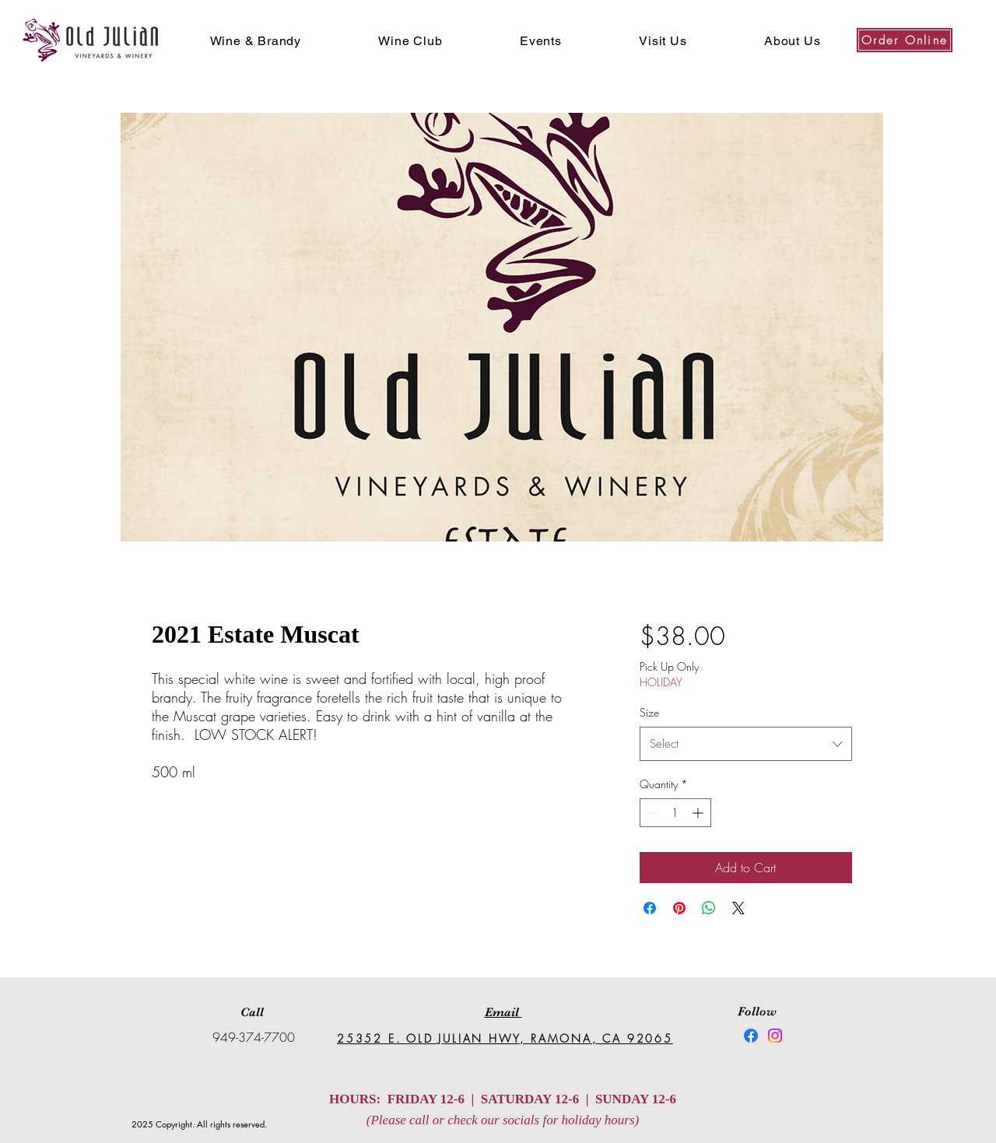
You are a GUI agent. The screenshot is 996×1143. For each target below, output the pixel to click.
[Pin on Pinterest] (679, 908)
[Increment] (699, 812)
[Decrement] (651, 812)
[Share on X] (738, 908)
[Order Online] (904, 40)
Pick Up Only (669, 666)
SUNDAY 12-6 (635, 1099)
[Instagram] (775, 1035)
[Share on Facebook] (649, 908)
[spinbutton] (675, 812)
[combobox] (746, 744)
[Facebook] (751, 1035)
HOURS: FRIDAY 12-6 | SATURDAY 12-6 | (462, 1099)
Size (649, 712)
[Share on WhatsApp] (709, 908)
